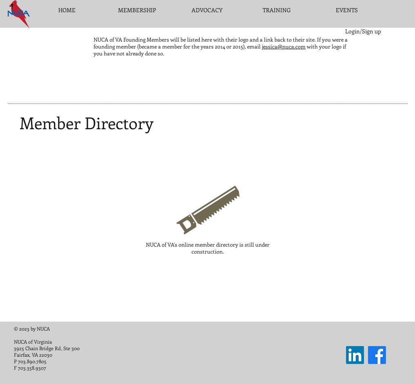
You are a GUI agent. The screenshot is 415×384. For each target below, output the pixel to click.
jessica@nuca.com (284, 46)
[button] (137, 10)
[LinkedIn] (355, 355)
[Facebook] (377, 355)
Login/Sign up (363, 31)
